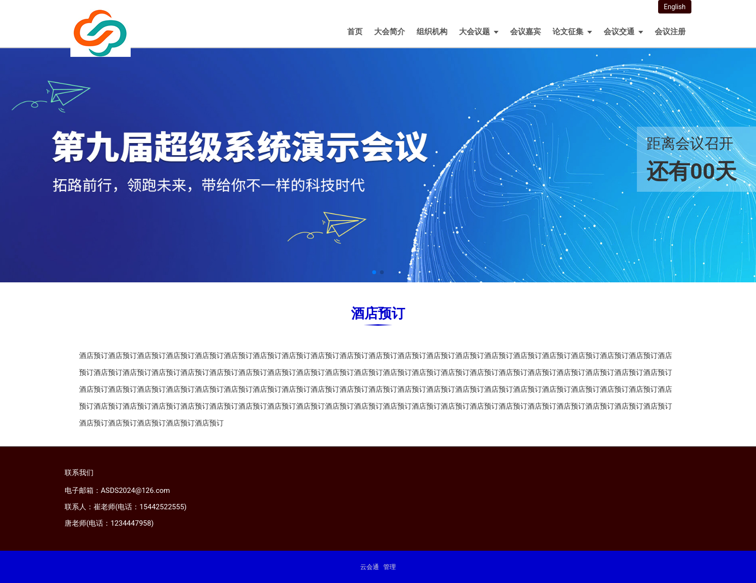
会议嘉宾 (525, 31)
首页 (355, 31)
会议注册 (670, 31)
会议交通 (619, 31)
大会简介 (389, 31)
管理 (389, 566)
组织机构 (432, 31)
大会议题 (474, 31)
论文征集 (568, 31)
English (675, 7)
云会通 (369, 566)
